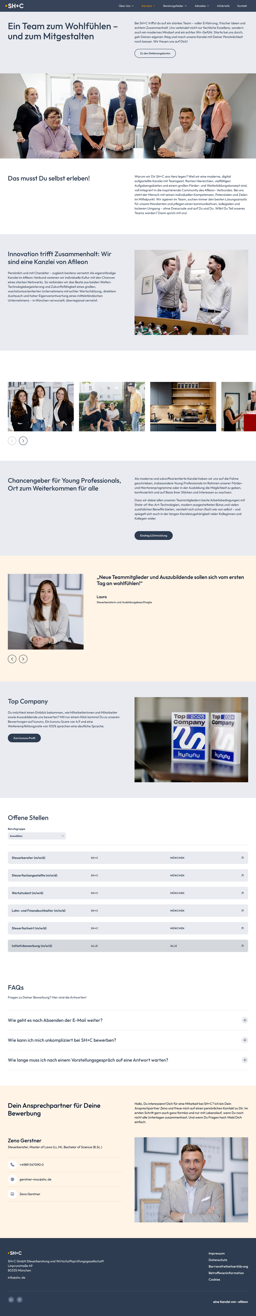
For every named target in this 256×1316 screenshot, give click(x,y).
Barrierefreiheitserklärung (228, 1266)
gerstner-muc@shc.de (35, 1179)
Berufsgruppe (16, 829)
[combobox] (37, 836)
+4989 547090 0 (32, 1165)
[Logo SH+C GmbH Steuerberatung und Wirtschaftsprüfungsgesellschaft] (14, 5)
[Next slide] (23, 441)
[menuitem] (126, 6)
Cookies (214, 1279)
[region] (128, 618)
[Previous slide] (12, 659)
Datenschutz (218, 1260)
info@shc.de (16, 1277)
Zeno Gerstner (30, 1194)
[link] (11, 1299)
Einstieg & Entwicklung (153, 535)
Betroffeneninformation (226, 1273)
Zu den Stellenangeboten (155, 53)
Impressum (217, 1253)
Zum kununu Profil (24, 738)
